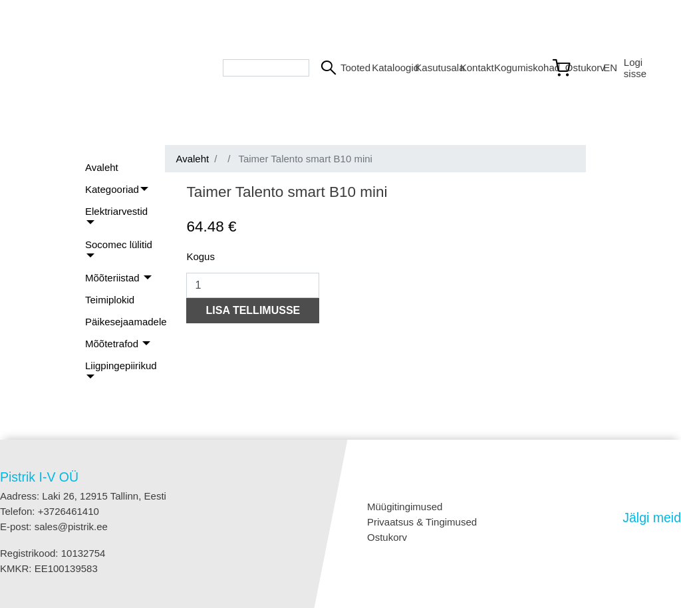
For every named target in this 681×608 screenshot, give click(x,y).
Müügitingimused (404, 506)
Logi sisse (635, 68)
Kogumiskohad (517, 67)
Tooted (350, 67)
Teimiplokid (109, 299)
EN (608, 67)
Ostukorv (387, 537)
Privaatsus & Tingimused (422, 522)
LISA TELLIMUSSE (253, 310)
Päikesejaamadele (126, 321)
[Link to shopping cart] (572, 67)
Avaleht (101, 167)
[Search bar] (266, 67)
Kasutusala (432, 67)
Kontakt (471, 67)
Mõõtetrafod (113, 343)
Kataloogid (388, 67)
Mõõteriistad (113, 277)
